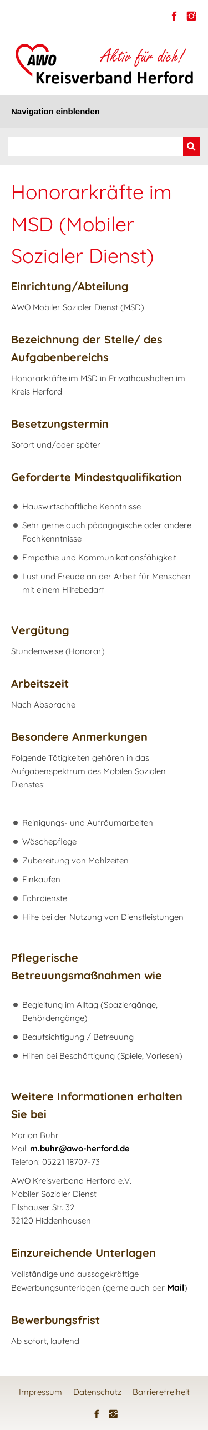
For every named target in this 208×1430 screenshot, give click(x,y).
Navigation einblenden (55, 111)
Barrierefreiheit (161, 1392)
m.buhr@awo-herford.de (80, 1148)
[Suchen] (95, 146)
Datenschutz (97, 1392)
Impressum (40, 1392)
